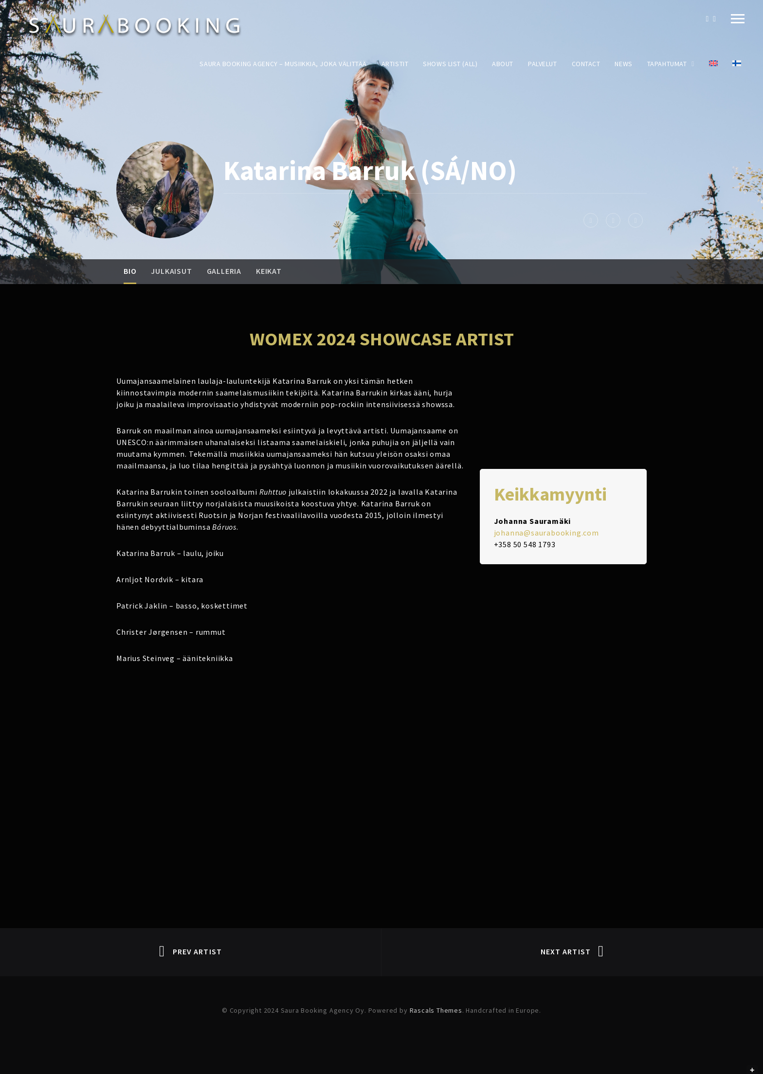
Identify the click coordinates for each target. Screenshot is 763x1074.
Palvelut (542, 63)
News (623, 63)
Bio (130, 271)
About (502, 63)
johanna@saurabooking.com (546, 532)
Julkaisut (171, 271)
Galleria (224, 271)
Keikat (269, 271)
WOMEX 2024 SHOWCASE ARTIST (382, 338)
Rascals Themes (436, 1010)
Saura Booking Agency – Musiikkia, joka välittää (283, 63)
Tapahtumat (667, 63)
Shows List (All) (450, 63)
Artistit (395, 63)
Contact (586, 63)
